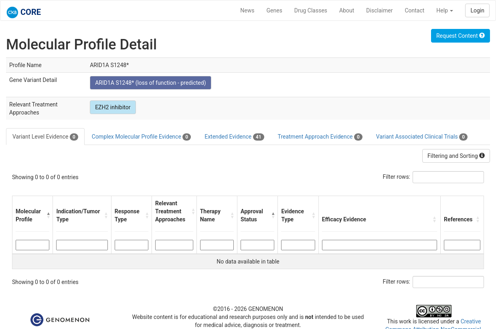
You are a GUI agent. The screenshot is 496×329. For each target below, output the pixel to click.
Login (477, 10)
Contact (414, 10)
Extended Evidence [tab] (234, 137)
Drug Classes (310, 10)
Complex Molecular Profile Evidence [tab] (141, 137)
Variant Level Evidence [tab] (45, 137)
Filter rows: (397, 177)
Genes (274, 10)
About (346, 10)
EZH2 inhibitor (112, 107)
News (247, 10)
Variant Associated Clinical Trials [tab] (422, 137)
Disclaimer (379, 10)
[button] (47, 215)
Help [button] (444, 10)
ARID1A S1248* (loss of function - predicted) (150, 83)
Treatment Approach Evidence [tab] (320, 137)
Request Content (460, 36)
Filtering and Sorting (456, 156)
